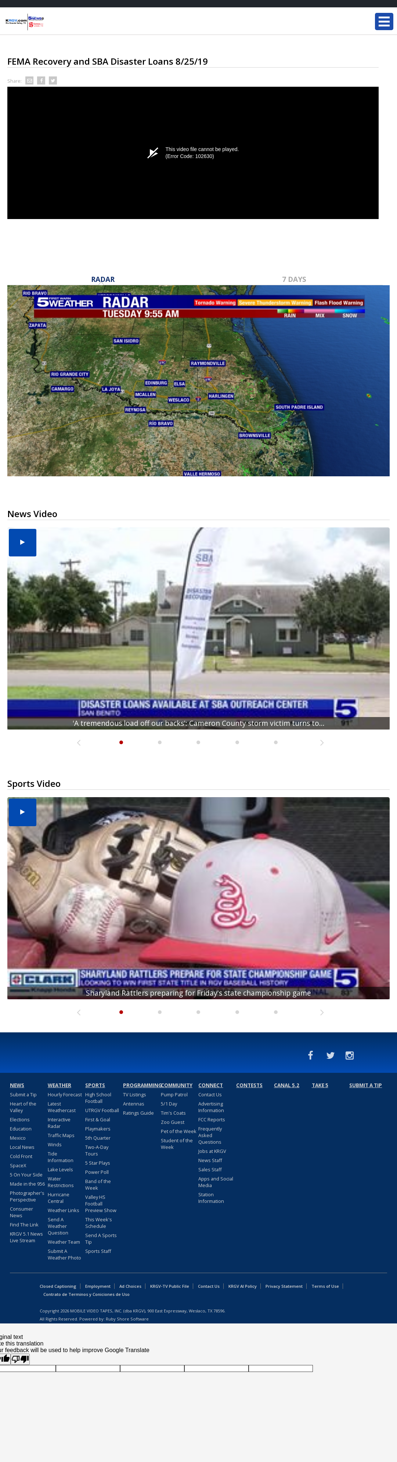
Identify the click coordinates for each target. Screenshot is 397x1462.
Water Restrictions (61, 1182)
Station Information (211, 1197)
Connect (210, 1085)
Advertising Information (211, 1107)
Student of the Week (177, 1143)
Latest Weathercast (62, 1107)
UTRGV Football (102, 1110)
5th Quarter (98, 1138)
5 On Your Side (26, 1174)
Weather (59, 1085)
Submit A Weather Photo (64, 1254)
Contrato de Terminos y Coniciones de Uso (86, 1294)
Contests (249, 1085)
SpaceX (18, 1165)
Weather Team (64, 1242)
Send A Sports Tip (101, 1238)
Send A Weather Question (58, 1226)
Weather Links (63, 1210)
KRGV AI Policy (242, 1286)
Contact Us (210, 1094)
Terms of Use (325, 1286)
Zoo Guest (172, 1122)
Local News (22, 1147)
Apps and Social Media (215, 1182)
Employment (98, 1286)
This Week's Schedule (98, 1222)
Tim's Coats (173, 1113)
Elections (20, 1119)
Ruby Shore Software (127, 1319)
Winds (55, 1144)
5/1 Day (169, 1103)
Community (176, 1085)
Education (21, 1128)
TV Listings (134, 1094)
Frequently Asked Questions (210, 1135)
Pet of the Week (178, 1131)
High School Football (98, 1097)
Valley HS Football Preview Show (100, 1204)
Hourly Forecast (65, 1094)
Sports (95, 1085)
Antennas (133, 1103)
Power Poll (97, 1172)
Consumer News (21, 1212)
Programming (141, 1085)
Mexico (18, 1138)
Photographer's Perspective (27, 1196)
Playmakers (98, 1128)
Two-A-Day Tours (96, 1150)
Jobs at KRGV (212, 1151)
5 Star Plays (97, 1163)
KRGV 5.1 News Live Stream (26, 1237)
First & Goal (97, 1119)
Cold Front (21, 1156)
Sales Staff (210, 1169)
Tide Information (60, 1157)
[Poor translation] (20, 1359)
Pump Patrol (174, 1094)
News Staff (210, 1160)
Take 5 (320, 1085)
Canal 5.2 (286, 1085)
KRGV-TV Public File (169, 1286)
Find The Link (24, 1224)
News (17, 1085)
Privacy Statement (284, 1286)
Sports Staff (98, 1251)
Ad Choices (130, 1286)
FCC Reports (211, 1119)
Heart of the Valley (23, 1107)
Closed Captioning (58, 1286)
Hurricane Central (58, 1197)
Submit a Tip (23, 1094)
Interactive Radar (59, 1122)
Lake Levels (60, 1169)
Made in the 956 (27, 1183)
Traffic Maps (61, 1135)
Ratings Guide (138, 1113)
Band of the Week (98, 1184)
